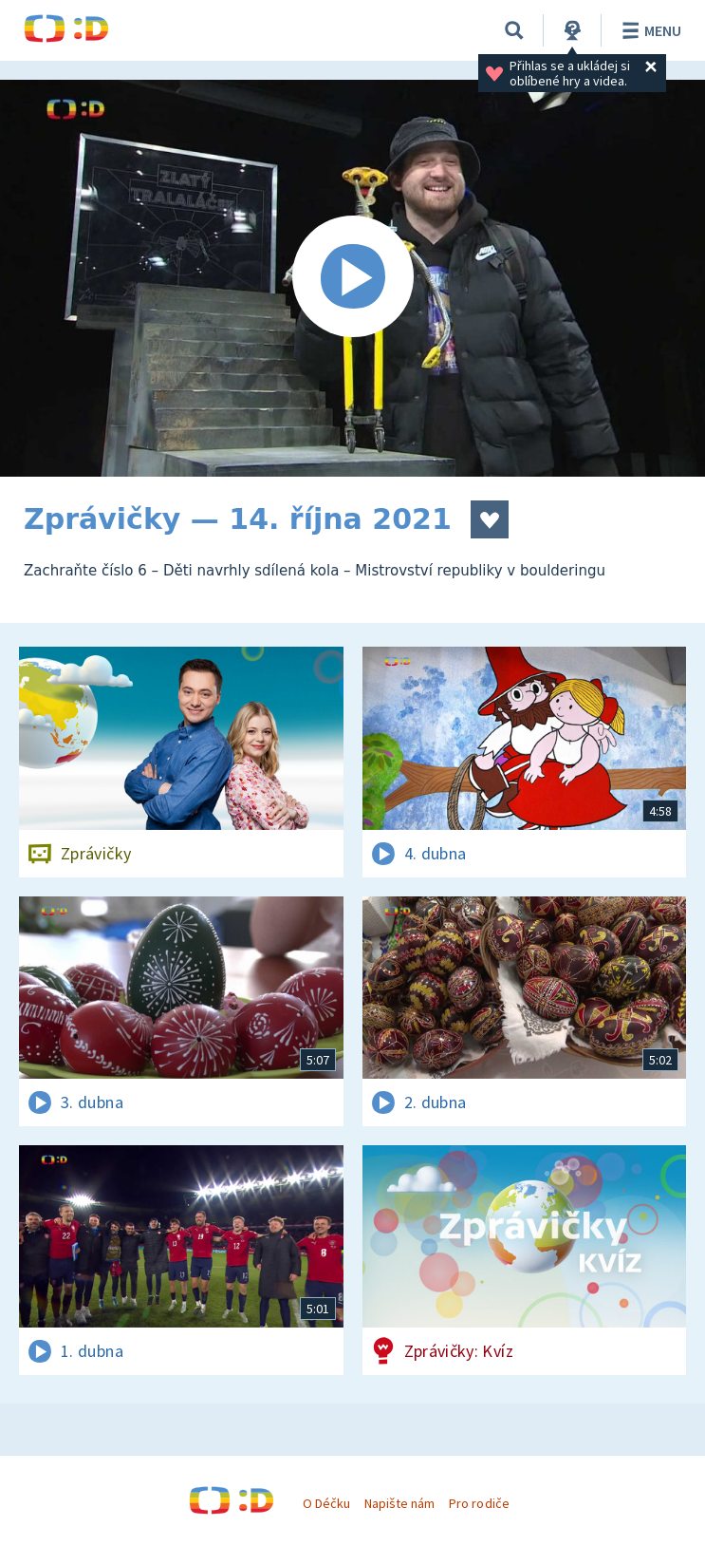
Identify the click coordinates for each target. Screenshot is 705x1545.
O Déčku (326, 1503)
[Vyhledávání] (514, 30)
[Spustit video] (352, 278)
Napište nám (399, 1503)
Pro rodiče (479, 1503)
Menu (648, 30)
